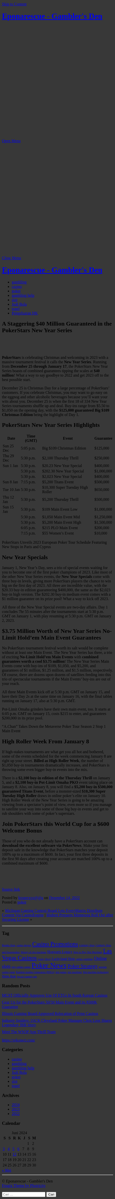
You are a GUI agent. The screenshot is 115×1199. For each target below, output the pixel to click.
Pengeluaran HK (25, 313)
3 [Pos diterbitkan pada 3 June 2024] (4, 1149)
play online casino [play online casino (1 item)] (21, 967)
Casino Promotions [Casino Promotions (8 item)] (55, 944)
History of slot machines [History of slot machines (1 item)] (33, 952)
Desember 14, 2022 (64, 898)
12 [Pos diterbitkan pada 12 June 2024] (14, 1154)
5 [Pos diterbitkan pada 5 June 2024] (13, 1149)
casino (17, 286)
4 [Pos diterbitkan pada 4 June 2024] (9, 1149)
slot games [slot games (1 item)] (60, 972)
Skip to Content (14, 4)
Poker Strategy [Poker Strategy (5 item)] (82, 966)
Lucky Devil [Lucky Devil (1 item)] (44, 959)
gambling (19, 282)
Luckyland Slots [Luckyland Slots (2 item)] (63, 959)
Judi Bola (19, 304)
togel (16, 309)
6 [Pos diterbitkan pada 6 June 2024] (18, 1149)
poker (16, 291)
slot (14, 300)
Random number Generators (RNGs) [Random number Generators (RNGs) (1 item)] (35, 972)
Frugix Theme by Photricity (24, 1185)
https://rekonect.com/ (18, 1040)
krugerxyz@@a (30, 898)
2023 (16, 1109)
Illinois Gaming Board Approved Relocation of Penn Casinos (50, 1013)
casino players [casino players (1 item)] (23, 945)
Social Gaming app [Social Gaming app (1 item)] (27, 976)
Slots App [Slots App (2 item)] (9, 976)
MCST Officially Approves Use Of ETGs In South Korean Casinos (54, 995)
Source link (11, 889)
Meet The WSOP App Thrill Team (29, 1032)
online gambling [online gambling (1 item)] (84, 959)
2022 (16, 1114)
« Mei (6, 1170)
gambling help (23, 295)
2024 (16, 1105)
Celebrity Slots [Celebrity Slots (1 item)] (87, 945)
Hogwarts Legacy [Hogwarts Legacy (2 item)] (59, 952)
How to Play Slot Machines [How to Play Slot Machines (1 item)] (87, 952)
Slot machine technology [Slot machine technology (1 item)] (96, 972)
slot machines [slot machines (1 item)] (74, 972)
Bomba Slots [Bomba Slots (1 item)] (8, 945)
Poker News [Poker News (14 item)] (49, 965)
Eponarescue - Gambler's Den (52, 16)
